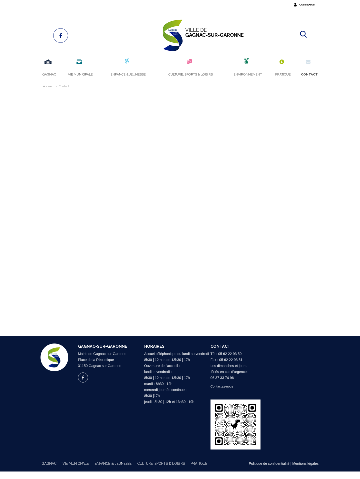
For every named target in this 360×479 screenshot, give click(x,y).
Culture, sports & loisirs (161, 471)
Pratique (199, 471)
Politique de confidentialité (269, 471)
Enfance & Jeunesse (113, 471)
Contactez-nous (219, 394)
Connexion (310, 4)
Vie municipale (75, 471)
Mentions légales (305, 471)
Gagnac (49, 471)
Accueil (45, 86)
